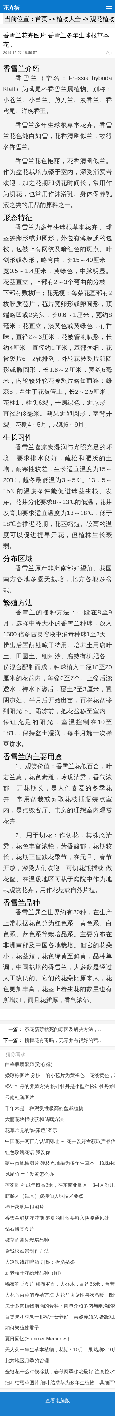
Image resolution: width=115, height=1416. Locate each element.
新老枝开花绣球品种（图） (34, 1272)
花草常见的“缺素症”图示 (31, 1130)
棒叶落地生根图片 (24, 1207)
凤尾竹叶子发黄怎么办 (29, 1174)
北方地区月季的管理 (27, 1360)
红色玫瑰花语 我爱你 (27, 1152)
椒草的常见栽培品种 (27, 1240)
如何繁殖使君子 (22, 1327)
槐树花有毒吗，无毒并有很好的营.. (63, 1040)
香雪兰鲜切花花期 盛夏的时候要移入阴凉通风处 (57, 1218)
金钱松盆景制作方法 (27, 1251)
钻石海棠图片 (19, 1229)
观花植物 (102, 19)
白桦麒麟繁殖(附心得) (28, 1064)
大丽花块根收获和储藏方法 (34, 1119)
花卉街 (11, 8)
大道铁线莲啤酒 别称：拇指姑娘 (40, 1262)
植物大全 (68, 19)
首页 (41, 19)
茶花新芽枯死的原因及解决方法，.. (63, 1029)
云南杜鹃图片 (19, 1097)
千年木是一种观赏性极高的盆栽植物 (44, 1108)
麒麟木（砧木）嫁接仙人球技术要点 (44, 1196)
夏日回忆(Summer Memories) (37, 1338)
